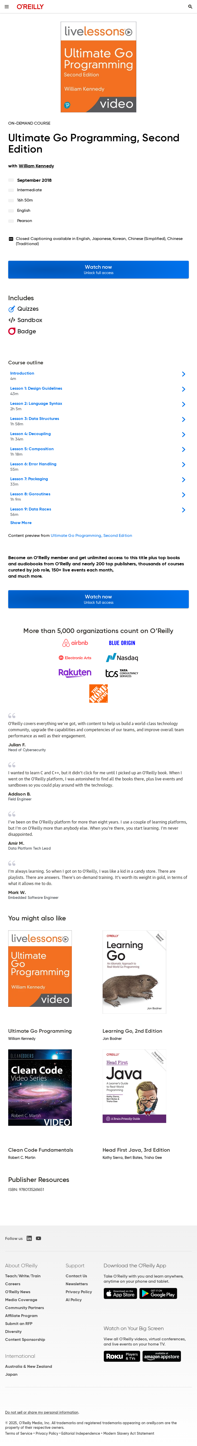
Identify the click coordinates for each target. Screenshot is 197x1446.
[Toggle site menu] (7, 7)
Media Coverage (21, 1299)
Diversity (13, 1331)
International (20, 1356)
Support (75, 1265)
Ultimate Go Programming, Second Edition (91, 535)
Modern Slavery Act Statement (128, 1433)
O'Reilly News (17, 1291)
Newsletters (77, 1284)
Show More (21, 523)
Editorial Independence (80, 1433)
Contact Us (76, 1276)
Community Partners (24, 1307)
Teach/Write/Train (23, 1276)
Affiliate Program (21, 1315)
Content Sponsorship (25, 1339)
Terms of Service (18, 1433)
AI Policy (74, 1299)
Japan (11, 1374)
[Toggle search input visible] (190, 7)
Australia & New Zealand (28, 1366)
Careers (12, 1284)
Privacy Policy (79, 1291)
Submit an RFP (18, 1323)
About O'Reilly (21, 1265)
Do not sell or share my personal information (41, 1412)
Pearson (24, 220)
